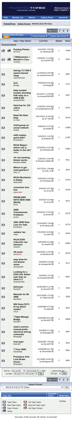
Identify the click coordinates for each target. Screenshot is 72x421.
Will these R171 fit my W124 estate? (21, 307)
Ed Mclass (46, 150)
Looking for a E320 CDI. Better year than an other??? (21, 276)
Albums (31, 18)
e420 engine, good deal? (20, 136)
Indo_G (16, 172)
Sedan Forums (24, 24)
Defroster (18, 287)
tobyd (48, 309)
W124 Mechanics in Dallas (22, 178)
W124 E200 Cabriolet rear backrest (20, 242)
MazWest (17, 299)
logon (56, 10)
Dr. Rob (16, 120)
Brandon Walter (19, 162)
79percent (47, 298)
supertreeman (19, 78)
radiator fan (19, 232)
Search (63, 18)
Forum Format (40, 36)
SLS (15, 83)
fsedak (16, 110)
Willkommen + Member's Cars (21, 58)
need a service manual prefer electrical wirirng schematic (22, 331)
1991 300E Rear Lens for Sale (21, 223)
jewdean (47, 139)
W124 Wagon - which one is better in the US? (22, 147)
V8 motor (18, 252)
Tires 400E (20, 349)
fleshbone (47, 254)
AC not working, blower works (21, 158)
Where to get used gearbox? (21, 168)
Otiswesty (47, 52)
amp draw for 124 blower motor (20, 262)
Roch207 (47, 60)
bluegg (16, 85)
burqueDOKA (18, 100)
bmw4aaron (18, 140)
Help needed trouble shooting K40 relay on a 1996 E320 (22, 94)
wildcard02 (17, 182)
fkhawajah (17, 337)
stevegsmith (18, 267)
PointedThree (9, 24)
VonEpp (16, 62)
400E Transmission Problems (20, 212)
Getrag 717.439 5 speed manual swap (22, 73)
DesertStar (17, 352)
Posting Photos (21, 49)
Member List (17, 18)
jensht (15, 217)
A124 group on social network (21, 126)
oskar (15, 234)
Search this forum (59, 36)
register (64, 10)
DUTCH (16, 52)
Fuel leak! (18, 342)
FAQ (6, 18)
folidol (15, 152)
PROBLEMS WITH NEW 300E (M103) (21, 200)
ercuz (48, 191)
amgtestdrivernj (44, 109)
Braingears (17, 364)
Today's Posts (47, 18)
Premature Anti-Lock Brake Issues (21, 359)
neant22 (16, 247)
